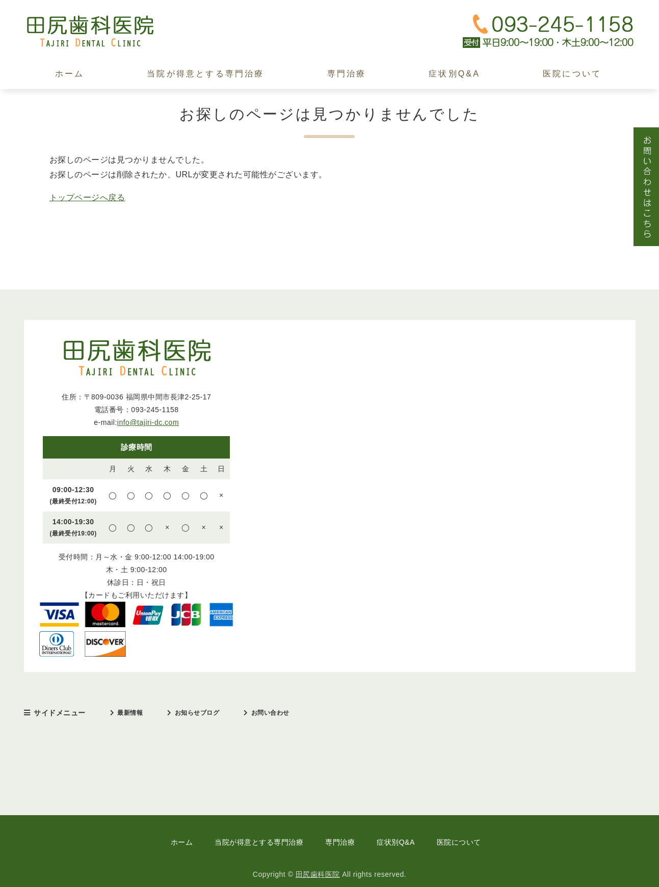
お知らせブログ (197, 712)
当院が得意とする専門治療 (205, 73)
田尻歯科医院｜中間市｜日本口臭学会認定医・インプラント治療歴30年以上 (100, 31)
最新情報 (130, 712)
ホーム (70, 73)
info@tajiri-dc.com (148, 422)
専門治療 (346, 73)
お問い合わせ (270, 712)
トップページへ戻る (87, 197)
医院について (572, 73)
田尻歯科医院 (318, 874)
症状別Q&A (454, 73)
